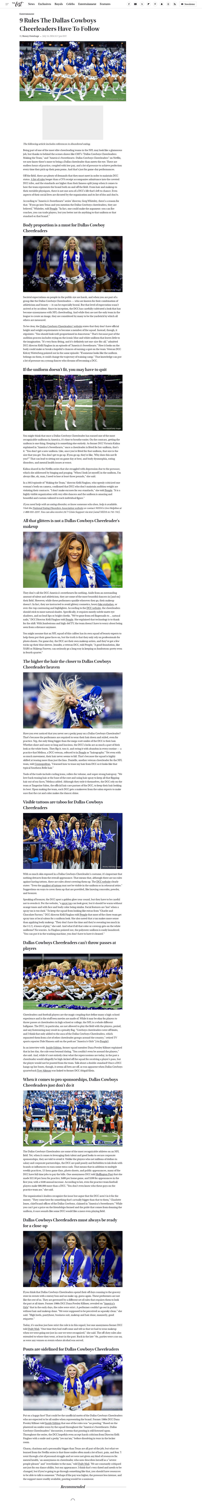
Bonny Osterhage (30, 36)
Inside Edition (53, 1047)
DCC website (94, 608)
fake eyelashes (106, 604)
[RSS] (175, 4)
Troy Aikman (44, 1070)
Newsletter (188, 4)
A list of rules (38, 179)
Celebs (70, 4)
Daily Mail (33, 1329)
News (31, 4)
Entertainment (87, 4)
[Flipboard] (148, 4)
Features (105, 4)
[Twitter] (142, 4)
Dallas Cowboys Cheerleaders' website (61, 326)
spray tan (67, 903)
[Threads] (168, 4)
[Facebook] (129, 4)
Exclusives (44, 4)
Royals (59, 4)
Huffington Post (104, 1174)
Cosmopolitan (42, 764)
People (53, 208)
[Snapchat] (162, 4)
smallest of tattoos (51, 885)
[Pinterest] (155, 4)
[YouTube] (135, 4)
